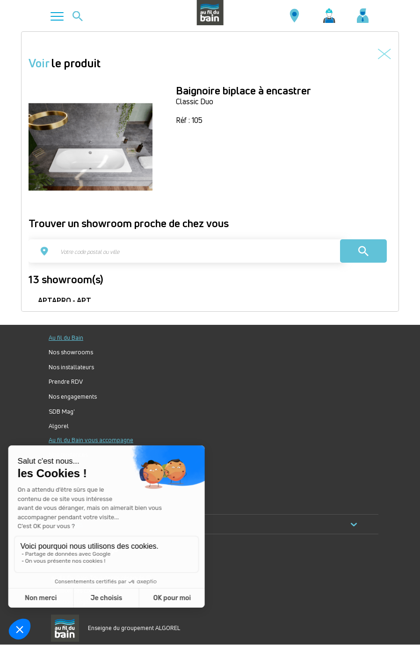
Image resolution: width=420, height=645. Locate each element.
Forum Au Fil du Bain (76, 499)
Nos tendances (68, 455)
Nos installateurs (71, 367)
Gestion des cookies (77, 590)
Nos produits (203, 524)
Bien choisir (64, 484)
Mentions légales (74, 601)
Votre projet (64, 469)
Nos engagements (73, 397)
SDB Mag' (62, 411)
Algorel (59, 426)
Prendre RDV (66, 382)
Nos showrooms (71, 352)
